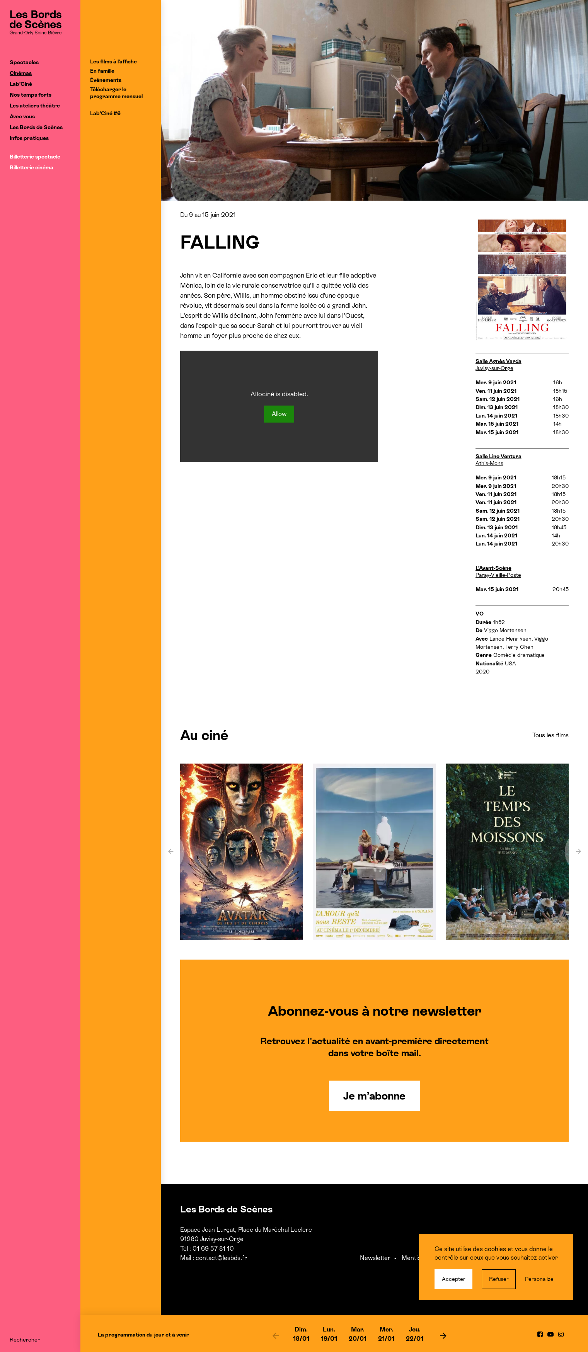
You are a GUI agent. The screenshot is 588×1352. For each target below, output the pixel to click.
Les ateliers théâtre (35, 105)
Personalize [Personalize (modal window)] (539, 1279)
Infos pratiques (29, 138)
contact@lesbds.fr (221, 1258)
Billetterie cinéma (31, 167)
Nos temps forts (30, 95)
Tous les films (550, 735)
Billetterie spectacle (35, 156)
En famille (102, 71)
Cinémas (21, 73)
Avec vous (22, 116)
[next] (443, 1335)
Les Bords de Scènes (36, 127)
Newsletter (375, 1258)
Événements (105, 80)
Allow (279, 414)
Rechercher (25, 1340)
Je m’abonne (374, 1095)
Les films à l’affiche (113, 61)
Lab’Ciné (21, 84)
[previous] (275, 1335)
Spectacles (24, 62)
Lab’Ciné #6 (105, 113)
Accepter (453, 1279)
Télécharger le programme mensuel (116, 92)
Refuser (499, 1279)
